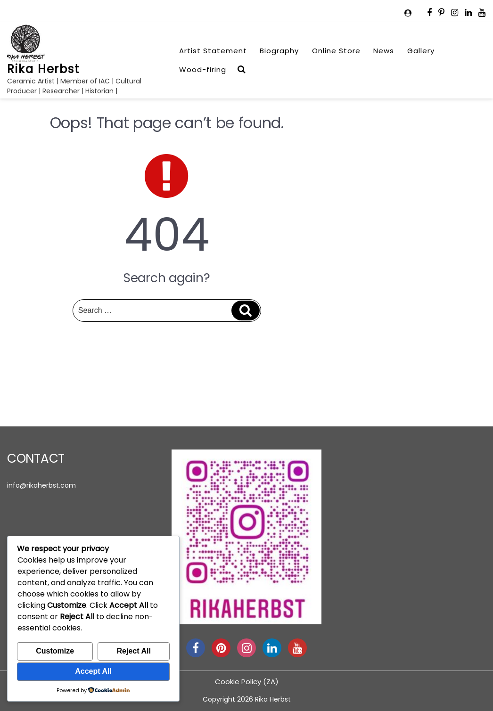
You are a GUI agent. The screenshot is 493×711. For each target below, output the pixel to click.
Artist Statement (213, 51)
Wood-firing (202, 69)
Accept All (93, 671)
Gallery (421, 51)
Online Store (336, 51)
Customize (55, 651)
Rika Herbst (43, 69)
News (383, 51)
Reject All (134, 651)
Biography (279, 51)
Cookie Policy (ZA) (247, 681)
